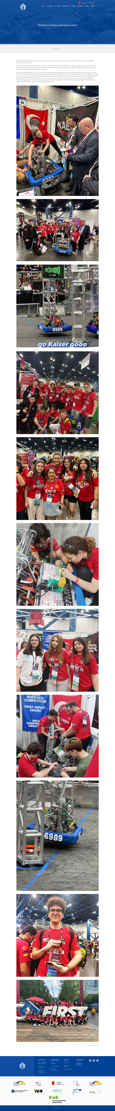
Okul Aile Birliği (67, 1066)
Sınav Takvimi (55, 1066)
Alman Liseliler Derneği (79, 1064)
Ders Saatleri (53, 1063)
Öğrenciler (54, 1060)
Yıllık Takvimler (42, 1067)
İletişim (87, 6)
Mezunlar (79, 1060)
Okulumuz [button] (58, 6)
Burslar (66, 1062)
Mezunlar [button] (80, 6)
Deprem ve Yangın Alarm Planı (42, 1071)
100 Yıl (43, 6)
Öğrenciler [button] (65, 6)
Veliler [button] (73, 6)
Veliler (66, 1060)
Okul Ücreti (67, 1069)
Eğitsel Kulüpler (54, 1069)
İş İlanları (50, 6)
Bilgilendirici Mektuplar (43, 1063)
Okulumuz (42, 1060)
